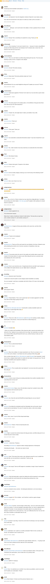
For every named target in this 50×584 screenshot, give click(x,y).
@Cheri (5, 199)
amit (5, 350)
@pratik (6, 520)
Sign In (10, 0)
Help (23, 0)
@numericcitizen (8, 121)
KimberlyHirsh (7, 341)
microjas (6, 495)
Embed (13, 10)
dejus (5, 396)
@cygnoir (6, 147)
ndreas (5, 179)
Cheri (5, 154)
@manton (6, 17)
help (5, 518)
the (5, 325)
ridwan (5, 295)
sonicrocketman (8, 55)
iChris (5, 74)
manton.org (25, 8)
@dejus (6, 416)
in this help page (22, 200)
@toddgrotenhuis (8, 226)
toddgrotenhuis (7, 187)
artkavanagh (7, 44)
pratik (5, 503)
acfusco (6, 100)
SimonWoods (7, 15)
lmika (5, 162)
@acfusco (6, 112)
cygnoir (6, 35)
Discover (15, 0)
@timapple (6, 236)
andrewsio (6, 65)
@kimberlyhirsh (7, 388)
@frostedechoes (7, 307)
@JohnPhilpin (7, 540)
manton (6, 6)
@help (10, 505)
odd (5, 224)
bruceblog (6, 274)
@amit (5, 368)
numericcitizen (7, 90)
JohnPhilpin (7, 441)
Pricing (19, 0)
